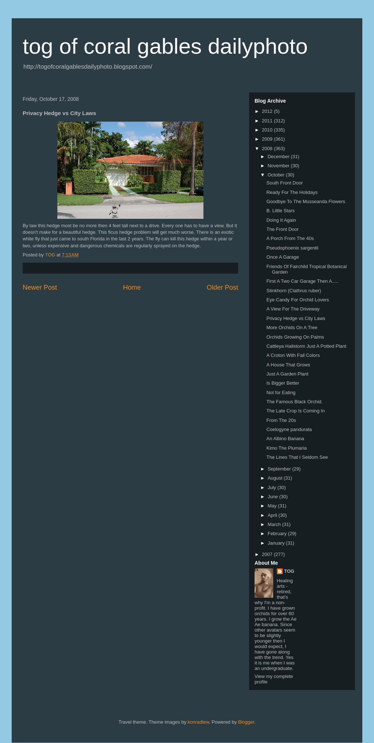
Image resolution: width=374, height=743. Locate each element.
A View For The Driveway (292, 309)
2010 (268, 130)
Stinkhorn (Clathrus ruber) (293, 290)
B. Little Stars (280, 210)
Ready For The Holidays (291, 192)
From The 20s (281, 420)
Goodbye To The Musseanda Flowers (305, 201)
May (273, 505)
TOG (289, 571)
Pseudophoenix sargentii (292, 248)
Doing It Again (281, 220)
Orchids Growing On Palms (295, 337)
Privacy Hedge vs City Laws (295, 318)
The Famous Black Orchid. (294, 401)
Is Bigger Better (282, 383)
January (277, 543)
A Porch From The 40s (290, 238)
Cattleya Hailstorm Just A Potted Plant (306, 346)
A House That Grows (288, 364)
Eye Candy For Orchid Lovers (297, 299)
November (279, 165)
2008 (268, 148)
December (279, 156)
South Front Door (284, 183)
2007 (268, 554)
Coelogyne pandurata (289, 429)
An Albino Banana (285, 438)
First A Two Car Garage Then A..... (302, 281)
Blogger (246, 722)
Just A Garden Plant (287, 374)
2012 (268, 111)
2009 (268, 139)
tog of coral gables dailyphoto (165, 46)
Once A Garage (282, 257)
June (273, 496)
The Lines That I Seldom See (297, 457)
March (275, 524)
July (273, 487)
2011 (268, 120)
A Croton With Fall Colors (293, 355)
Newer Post (40, 287)
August (276, 478)
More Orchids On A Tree (291, 327)
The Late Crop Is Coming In (295, 411)
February (278, 533)
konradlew (198, 722)
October (277, 175)
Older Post (222, 287)
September (280, 469)
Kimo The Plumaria (286, 448)
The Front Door (282, 229)
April (273, 515)
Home (132, 287)
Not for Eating (280, 392)
